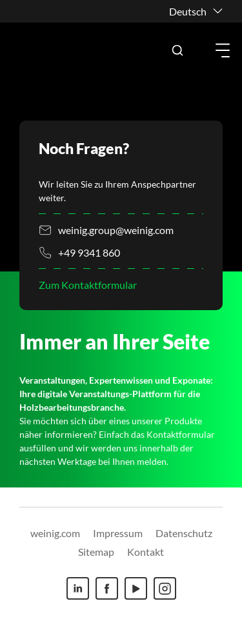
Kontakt (145, 551)
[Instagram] (165, 588)
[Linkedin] (77, 588)
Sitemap (96, 551)
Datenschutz (184, 533)
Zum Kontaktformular (88, 285)
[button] (177, 50)
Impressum (118, 533)
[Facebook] (107, 588)
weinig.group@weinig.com (116, 230)
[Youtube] (136, 588)
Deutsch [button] (188, 11)
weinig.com (55, 533)
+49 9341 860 (89, 252)
